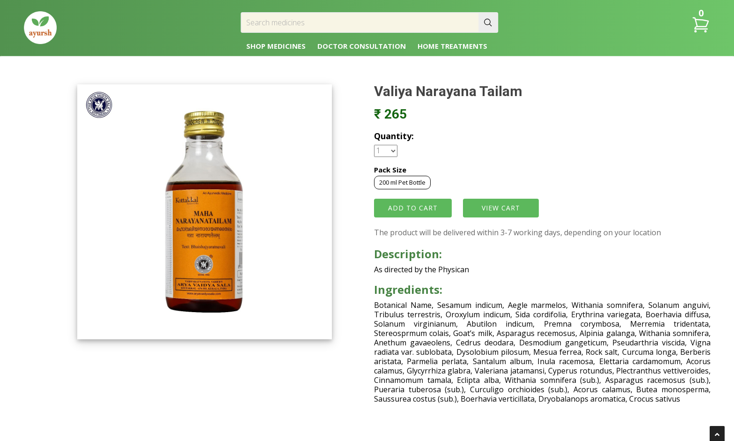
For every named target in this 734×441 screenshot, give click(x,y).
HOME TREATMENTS (452, 46)
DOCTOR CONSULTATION (361, 46)
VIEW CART (501, 207)
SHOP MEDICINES (276, 46)
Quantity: (394, 136)
